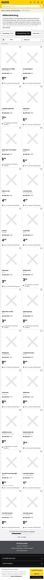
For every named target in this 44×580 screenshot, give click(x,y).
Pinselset (11, 231)
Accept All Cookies (37, 570)
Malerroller (38, 33)
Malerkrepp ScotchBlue (11, 70)
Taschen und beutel (22, 546)
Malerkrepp (32, 109)
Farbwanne (11, 393)
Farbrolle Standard (32, 474)
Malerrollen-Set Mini (11, 312)
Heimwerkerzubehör (22, 550)
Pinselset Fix (32, 151)
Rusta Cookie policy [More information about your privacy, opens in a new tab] (16, 576)
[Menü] (42, 2)
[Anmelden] (31, 2)
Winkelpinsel (11, 354)
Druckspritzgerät (32, 70)
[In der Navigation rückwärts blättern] (2, 33)
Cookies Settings (36, 577)
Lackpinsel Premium (32, 354)
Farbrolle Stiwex (32, 192)
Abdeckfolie (32, 231)
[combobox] (20, 6)
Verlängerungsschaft (11, 109)
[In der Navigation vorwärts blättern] (42, 33)
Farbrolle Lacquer (32, 514)
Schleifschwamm (11, 433)
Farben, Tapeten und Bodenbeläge (10, 10)
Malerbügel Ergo (32, 312)
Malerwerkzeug (23, 33)
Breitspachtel (32, 271)
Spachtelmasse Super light (11, 474)
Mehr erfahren (6, 27)
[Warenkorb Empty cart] (38, 2)
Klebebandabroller (32, 433)
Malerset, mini (11, 192)
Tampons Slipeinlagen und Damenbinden (22, 548)
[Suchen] (41, 6)
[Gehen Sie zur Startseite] (5, 2)
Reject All (36, 574)
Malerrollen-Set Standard (11, 151)
